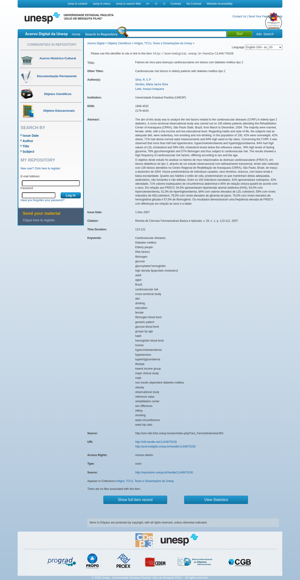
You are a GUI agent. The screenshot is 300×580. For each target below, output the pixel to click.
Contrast (175, 3)
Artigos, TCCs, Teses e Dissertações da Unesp (163, 43)
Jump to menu (101, 3)
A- (156, 3)
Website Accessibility (219, 3)
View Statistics (216, 500)
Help (279, 16)
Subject (28, 151)
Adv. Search (265, 34)
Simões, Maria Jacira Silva (151, 84)
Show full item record (135, 500)
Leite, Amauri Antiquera (149, 89)
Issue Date (31, 135)
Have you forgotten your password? (43, 200)
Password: (27, 188)
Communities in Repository (51, 44)
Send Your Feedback (261, 16)
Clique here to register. (39, 220)
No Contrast (193, 3)
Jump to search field (128, 3)
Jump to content (77, 3)
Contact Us (239, 16)
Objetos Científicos (119, 43)
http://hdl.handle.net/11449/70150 (156, 442)
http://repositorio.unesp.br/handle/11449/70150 (164, 472)
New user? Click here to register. (41, 168)
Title (26, 146)
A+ (148, 3)
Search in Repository (101, 34)
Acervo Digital (95, 43)
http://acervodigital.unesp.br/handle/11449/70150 (165, 446)
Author (28, 141)
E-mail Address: (30, 176)
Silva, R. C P (143, 79)
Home (76, 34)
